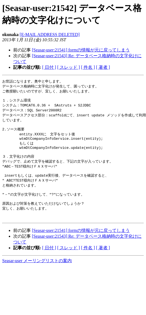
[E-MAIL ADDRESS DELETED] (50, 34)
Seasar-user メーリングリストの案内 (37, 274)
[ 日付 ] (49, 67)
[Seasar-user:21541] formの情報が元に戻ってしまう (81, 50)
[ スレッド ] (68, 67)
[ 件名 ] (88, 67)
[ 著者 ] (103, 67)
